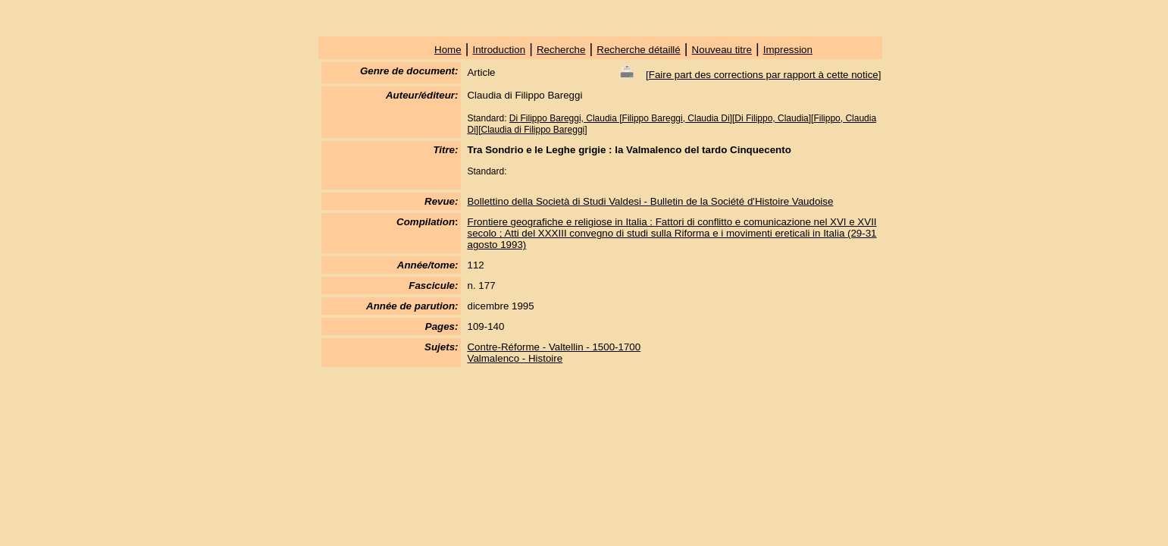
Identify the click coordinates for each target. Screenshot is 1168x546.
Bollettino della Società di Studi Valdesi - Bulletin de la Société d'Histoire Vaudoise (650, 201)
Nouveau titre (722, 49)
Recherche (561, 49)
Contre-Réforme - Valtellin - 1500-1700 (553, 347)
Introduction (498, 49)
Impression (788, 49)
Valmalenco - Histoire (514, 358)
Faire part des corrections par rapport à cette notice (763, 74)
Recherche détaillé (638, 49)
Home (448, 49)
